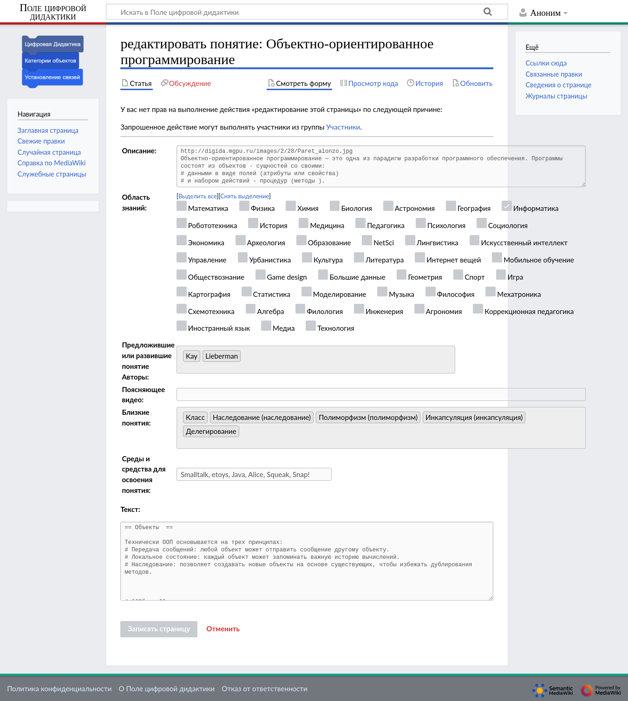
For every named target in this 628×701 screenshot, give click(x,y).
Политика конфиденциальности (59, 688)
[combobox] (316, 359)
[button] (223, 629)
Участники (343, 127)
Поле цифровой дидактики (53, 12)
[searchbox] (245, 358)
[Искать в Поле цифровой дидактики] (307, 11)
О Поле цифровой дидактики (166, 688)
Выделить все (197, 196)
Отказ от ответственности (264, 688)
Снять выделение (244, 196)
